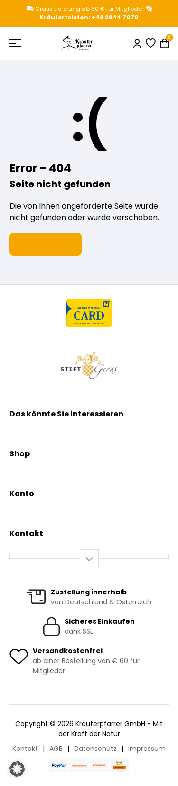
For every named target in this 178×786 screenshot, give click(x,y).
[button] (17, 769)
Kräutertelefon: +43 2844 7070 (95, 13)
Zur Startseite (46, 244)
